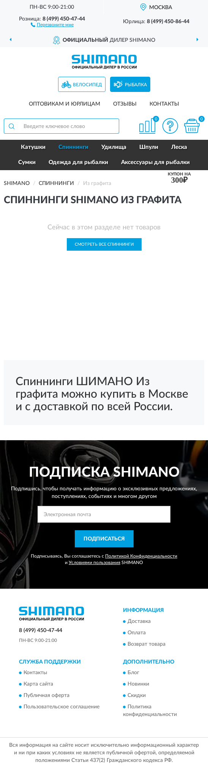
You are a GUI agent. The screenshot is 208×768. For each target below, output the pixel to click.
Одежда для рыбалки (78, 162)
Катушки (33, 147)
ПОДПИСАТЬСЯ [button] (104, 539)
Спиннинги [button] (73, 147)
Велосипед (87, 84)
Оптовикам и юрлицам (64, 104)
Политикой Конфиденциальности (141, 556)
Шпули (148, 147)
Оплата (137, 632)
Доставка (139, 621)
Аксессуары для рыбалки (155, 162)
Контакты (164, 104)
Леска (179, 147)
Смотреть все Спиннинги (104, 244)
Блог (133, 673)
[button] (52, 24)
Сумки (27, 162)
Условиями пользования (94, 562)
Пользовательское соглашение (61, 707)
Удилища (113, 147)
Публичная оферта (46, 695)
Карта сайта (38, 684)
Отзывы (125, 104)
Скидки (137, 695)
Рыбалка (136, 84)
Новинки (138, 684)
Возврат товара (146, 644)
